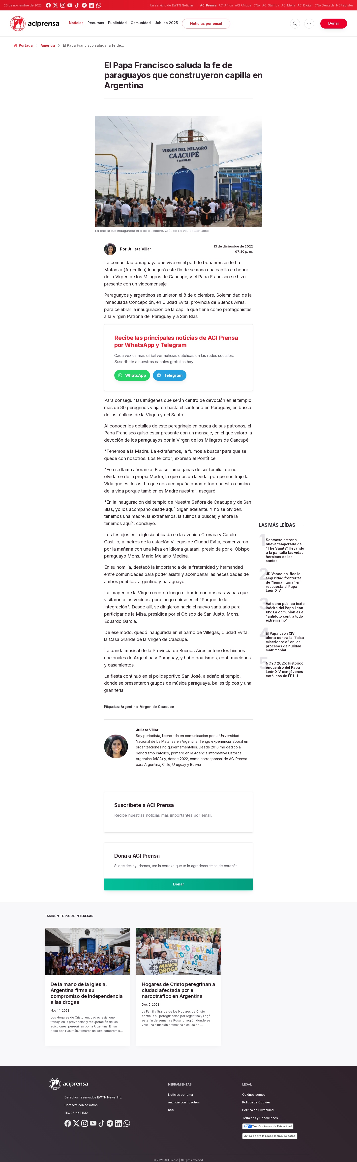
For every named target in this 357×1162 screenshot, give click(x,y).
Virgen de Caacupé (157, 707)
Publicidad (117, 23)
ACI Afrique (243, 5)
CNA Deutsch (324, 5)
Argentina (129, 707)
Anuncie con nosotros (184, 1098)
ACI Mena (288, 5)
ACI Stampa (270, 5)
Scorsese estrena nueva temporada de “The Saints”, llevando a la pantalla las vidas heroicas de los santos (285, 551)
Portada (23, 45)
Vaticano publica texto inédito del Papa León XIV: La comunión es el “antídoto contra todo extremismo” (285, 612)
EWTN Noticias (183, 5)
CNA (257, 5)
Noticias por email (206, 23)
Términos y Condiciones (260, 1113)
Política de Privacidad (258, 1105)
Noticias (76, 23)
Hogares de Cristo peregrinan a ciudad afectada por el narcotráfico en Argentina (176, 993)
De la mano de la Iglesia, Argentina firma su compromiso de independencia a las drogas (84, 993)
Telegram (193, 375)
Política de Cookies (256, 1098)
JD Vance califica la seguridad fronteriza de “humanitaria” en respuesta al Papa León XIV (283, 583)
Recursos (96, 23)
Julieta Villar (139, 249)
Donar (333, 23)
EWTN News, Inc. (109, 1093)
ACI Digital (305, 5)
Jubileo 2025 (166, 23)
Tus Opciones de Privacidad (268, 1122)
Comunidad (141, 23)
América (48, 45)
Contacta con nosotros (81, 1100)
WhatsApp (140, 375)
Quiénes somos (254, 1090)
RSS (171, 1105)
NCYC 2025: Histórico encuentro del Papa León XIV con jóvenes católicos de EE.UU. (284, 670)
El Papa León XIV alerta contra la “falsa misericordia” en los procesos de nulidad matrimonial (285, 642)
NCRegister (344, 5)
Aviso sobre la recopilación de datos (270, 1131)
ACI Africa (226, 5)
